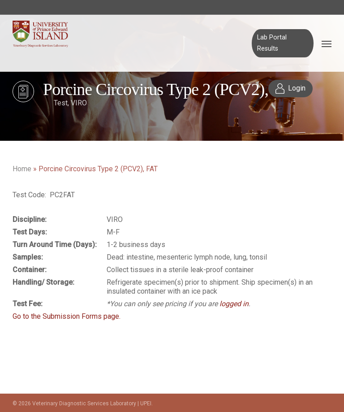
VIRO (79, 103)
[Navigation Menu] (326, 43)
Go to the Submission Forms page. (66, 316)
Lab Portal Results (272, 43)
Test (61, 103)
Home (22, 169)
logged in (234, 303)
